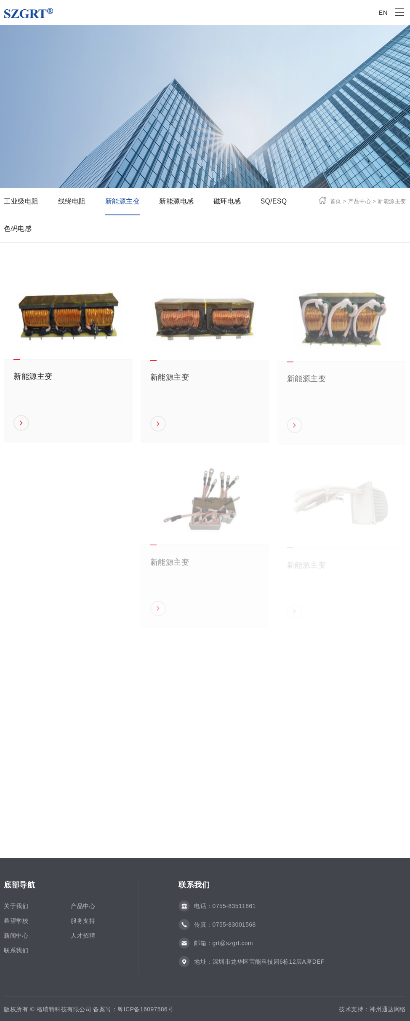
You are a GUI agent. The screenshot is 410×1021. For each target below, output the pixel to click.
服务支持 (83, 924)
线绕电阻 (72, 201)
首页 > (338, 201)
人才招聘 (83, 938)
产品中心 (83, 909)
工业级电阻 (21, 201)
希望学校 (16, 924)
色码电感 (18, 228)
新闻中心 (16, 938)
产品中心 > (361, 201)
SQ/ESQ (274, 201)
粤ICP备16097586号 (145, 1012)
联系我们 (16, 953)
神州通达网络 (388, 1012)
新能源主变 (122, 201)
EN (383, 12)
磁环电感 (227, 201)
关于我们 (16, 909)
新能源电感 (176, 201)
